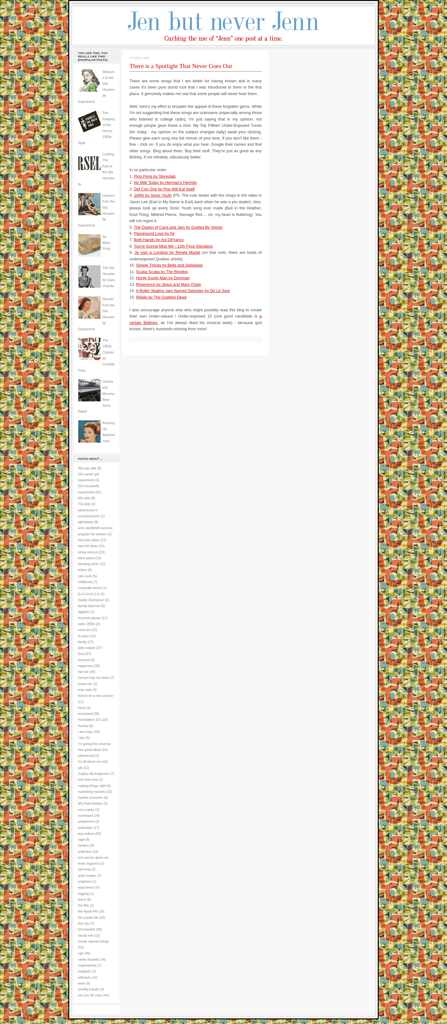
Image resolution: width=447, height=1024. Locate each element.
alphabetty (85, 522)
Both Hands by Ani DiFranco (159, 239)
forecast (84, 660)
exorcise (84, 630)
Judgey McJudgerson (94, 773)
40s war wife (87, 468)
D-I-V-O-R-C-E (89, 594)
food (81, 654)
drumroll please (89, 618)
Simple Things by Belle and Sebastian (169, 265)
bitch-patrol (86, 558)
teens (82, 899)
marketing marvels (91, 791)
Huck (81, 708)
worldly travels (88, 989)
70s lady (84, 504)
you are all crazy (90, 995)
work (81, 983)
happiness (85, 666)
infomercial (86, 755)
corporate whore (90, 588)
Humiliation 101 (89, 719)
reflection (85, 851)
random (83, 845)
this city (83, 923)
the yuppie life (88, 917)
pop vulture (86, 833)
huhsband (85, 713)
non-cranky (86, 809)
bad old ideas (88, 546)
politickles (85, 828)
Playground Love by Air (154, 233)
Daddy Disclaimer (91, 600)
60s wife (84, 498)
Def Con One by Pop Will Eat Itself (164, 189)
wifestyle (84, 977)
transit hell (85, 935)
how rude (85, 690)
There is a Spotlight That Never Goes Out (180, 65)
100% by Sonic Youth (153, 195)
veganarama (87, 965)
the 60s (83, 905)
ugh (81, 953)
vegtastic (84, 971)
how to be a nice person (95, 695)
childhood (85, 582)
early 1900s (86, 624)
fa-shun (83, 636)
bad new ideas (88, 540)
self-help (84, 869)
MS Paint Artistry (90, 803)
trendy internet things (93, 941)
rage (81, 839)
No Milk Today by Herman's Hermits (165, 182)
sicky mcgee (87, 875)
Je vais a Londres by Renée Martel (167, 252)
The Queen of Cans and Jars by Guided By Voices (178, 227)
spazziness (86, 887)
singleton (84, 881)
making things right (92, 786)
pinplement (86, 821)
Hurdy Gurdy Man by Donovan (163, 278)
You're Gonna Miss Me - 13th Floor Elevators (173, 246)
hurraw (83, 726)
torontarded (86, 929)
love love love (88, 779)
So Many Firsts (106, 243)
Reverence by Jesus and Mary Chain (168, 284)
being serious (88, 552)
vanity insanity (88, 959)
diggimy (83, 612)
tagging (83, 893)
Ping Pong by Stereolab (154, 176)
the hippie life (87, 911)
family (82, 642)
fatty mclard (86, 648)
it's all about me (89, 761)
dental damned (89, 606)
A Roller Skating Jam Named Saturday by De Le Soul (183, 290)
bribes (82, 570)
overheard (85, 815)
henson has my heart (93, 677)
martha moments (90, 797)
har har (83, 672)
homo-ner (85, 684)
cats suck (85, 576)
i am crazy (85, 732)
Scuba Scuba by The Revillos (162, 271)
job (80, 768)
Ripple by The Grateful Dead (161, 297)
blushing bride (88, 564)
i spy (81, 737)
